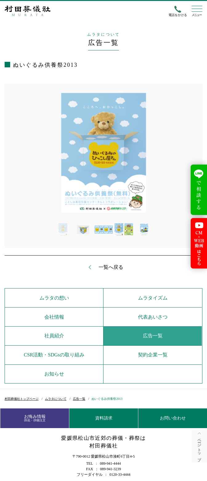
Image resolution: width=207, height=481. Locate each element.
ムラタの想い (54, 297)
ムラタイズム (153, 297)
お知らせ (54, 373)
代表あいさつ (153, 317)
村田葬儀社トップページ (22, 398)
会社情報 (54, 317)
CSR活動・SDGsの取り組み (54, 354)
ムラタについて (56, 398)
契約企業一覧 (153, 354)
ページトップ (199, 447)
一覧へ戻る (111, 267)
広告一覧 (153, 335)
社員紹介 (54, 335)
